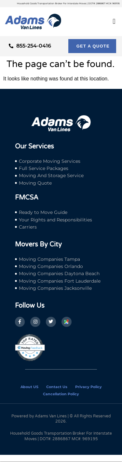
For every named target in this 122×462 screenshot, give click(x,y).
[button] (114, 21)
